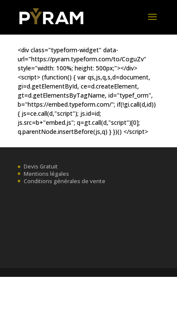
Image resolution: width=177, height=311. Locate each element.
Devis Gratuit (41, 166)
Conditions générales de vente (64, 181)
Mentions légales (46, 174)
